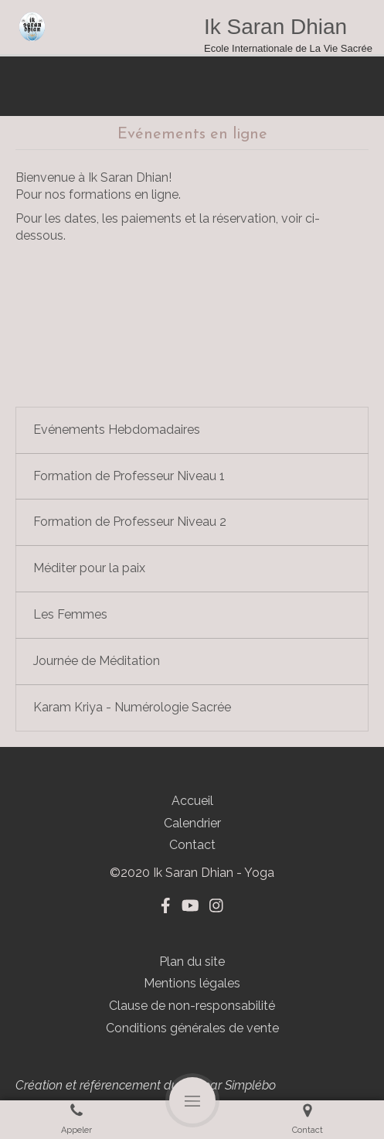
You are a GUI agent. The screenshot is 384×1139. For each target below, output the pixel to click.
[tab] (192, 430)
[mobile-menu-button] (192, 1100)
